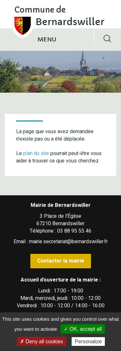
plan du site (36, 153)
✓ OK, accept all (83, 329)
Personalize (88, 341)
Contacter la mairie (60, 261)
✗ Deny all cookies (41, 341)
